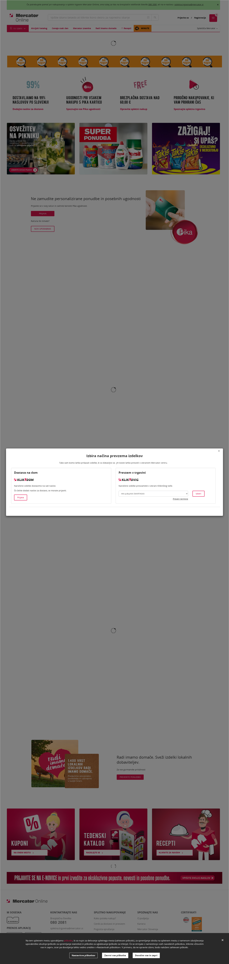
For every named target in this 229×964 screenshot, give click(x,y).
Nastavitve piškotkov (83, 955)
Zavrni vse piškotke (115, 955)
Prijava (20, 497)
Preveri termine (180, 498)
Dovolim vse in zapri (146, 955)
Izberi (198, 493)
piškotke (68, 940)
